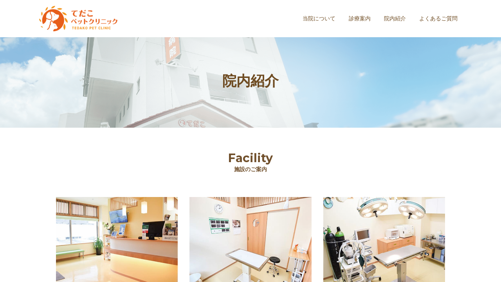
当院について (319, 18)
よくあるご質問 (438, 18)
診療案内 (360, 18)
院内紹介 (395, 18)
